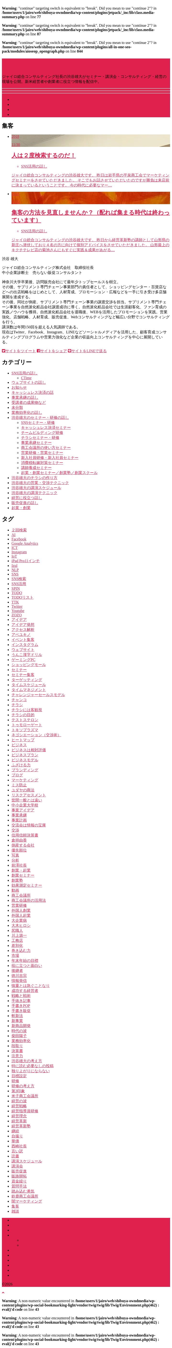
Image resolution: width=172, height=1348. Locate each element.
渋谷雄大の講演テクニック (34, 493)
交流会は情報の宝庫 (28, 825)
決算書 (17, 1051)
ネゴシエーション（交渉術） (36, 735)
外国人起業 (21, 915)
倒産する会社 (22, 845)
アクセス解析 (22, 630)
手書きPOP (20, 1006)
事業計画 (19, 820)
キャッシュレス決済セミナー (46, 428)
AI (13, 535)
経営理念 (19, 1116)
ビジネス (19, 745)
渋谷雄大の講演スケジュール (36, 488)
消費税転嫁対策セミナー (42, 463)
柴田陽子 (19, 1036)
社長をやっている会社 (30, 109)
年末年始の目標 (24, 961)
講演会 (17, 1166)
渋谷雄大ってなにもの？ (32, 104)
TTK (15, 602)
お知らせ (19, 387)
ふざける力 (21, 765)
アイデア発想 (22, 625)
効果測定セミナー (26, 885)
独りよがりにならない (30, 1071)
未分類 (17, 407)
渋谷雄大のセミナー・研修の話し (40, 418)
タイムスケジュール (28, 685)
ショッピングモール (28, 665)
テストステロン (24, 720)
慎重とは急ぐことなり (30, 986)
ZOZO (16, 615)
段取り (17, 1046)
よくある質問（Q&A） (31, 1265)
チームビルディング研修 (42, 433)
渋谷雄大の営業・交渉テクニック (40, 483)
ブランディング (24, 770)
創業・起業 (21, 870)
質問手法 (19, 1186)
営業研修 (19, 905)
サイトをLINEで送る (87, 351)
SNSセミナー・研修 (38, 423)
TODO (16, 593)
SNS (14, 574)
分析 (15, 860)
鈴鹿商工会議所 (24, 1196)
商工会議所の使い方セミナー (46, 448)
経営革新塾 (21, 1126)
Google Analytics (24, 543)
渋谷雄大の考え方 (26, 1061)
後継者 (17, 971)
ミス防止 (19, 785)
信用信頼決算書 (24, 835)
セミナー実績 (22, 1260)
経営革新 (19, 1121)
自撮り (17, 1136)
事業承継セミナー (36, 443)
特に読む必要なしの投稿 (32, 1066)
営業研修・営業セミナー (42, 453)
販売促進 (19, 1171)
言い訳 (17, 1151)
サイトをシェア (52, 351)
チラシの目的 (22, 715)
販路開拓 (19, 1176)
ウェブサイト (22, 650)
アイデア (19, 620)
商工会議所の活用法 (28, 900)
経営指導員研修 (24, 1111)
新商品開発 (21, 1026)
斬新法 (17, 1016)
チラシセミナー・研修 (40, 438)
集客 (15, 1206)
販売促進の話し (24, 503)
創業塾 (17, 880)
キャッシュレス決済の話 (32, 392)
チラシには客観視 (26, 710)
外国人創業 (21, 910)
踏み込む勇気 (22, 1191)
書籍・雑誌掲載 (24, 1270)
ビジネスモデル (24, 760)
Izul (14, 566)
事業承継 (19, 815)
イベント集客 (22, 640)
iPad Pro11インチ (25, 561)
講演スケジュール (26, 99)
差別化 (17, 945)
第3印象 (18, 1091)
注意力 (17, 1056)
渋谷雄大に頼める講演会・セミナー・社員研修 (51, 1235)
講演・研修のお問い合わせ (34, 1275)
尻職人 (17, 930)
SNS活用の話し (24, 373)
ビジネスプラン (24, 755)
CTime (26, 378)
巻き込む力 (21, 950)
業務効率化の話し (26, 412)
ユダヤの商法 (22, 790)
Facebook (18, 539)
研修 (15, 1081)
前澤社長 (19, 865)
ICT (14, 548)
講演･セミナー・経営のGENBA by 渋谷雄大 (77, 63)
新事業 (17, 1021)
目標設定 (19, 1076)
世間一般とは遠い (26, 800)
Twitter (16, 606)
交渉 (15, 830)
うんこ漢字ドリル (26, 655)
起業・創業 (21, 508)
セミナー (19, 670)
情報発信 (19, 981)
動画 (15, 890)
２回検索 (19, 530)
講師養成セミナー (36, 468)
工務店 (17, 940)
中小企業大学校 (24, 805)
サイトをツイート (19, 351)
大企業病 (19, 920)
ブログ (17, 775)
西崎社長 (19, 1146)
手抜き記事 (21, 1001)
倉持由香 (19, 840)
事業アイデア (22, 810)
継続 (15, 1131)
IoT (14, 556)
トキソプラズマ (24, 730)
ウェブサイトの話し (28, 382)
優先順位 (19, 850)
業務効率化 (21, 1041)
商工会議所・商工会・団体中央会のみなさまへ (51, 1250)
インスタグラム (24, 645)
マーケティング (24, 780)
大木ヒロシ (21, 925)
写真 (15, 855)
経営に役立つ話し (26, 498)
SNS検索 (18, 579)
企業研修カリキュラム (40, 1245)
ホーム (17, 1220)
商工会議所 (21, 895)
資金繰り (19, 1181)
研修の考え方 (22, 1086)
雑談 (15, 1211)
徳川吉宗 (19, 976)
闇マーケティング (26, 1201)
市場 (15, 956)
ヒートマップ (22, 740)
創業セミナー (22, 875)
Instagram (19, 552)
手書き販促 (21, 1011)
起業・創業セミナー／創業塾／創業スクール (59, 473)
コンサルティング (26, 1255)
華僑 (15, 1141)
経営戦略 (19, 1106)
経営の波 (19, 1101)
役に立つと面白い (26, 966)
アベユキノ (21, 635)
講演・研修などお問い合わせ (36, 114)
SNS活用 (18, 584)
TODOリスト (22, 597)
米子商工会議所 (24, 1096)
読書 (15, 1156)
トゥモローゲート (26, 725)
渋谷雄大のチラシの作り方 (34, 478)
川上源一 (19, 935)
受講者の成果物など (28, 402)
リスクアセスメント (28, 795)
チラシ (17, 705)
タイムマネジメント (28, 690)
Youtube (17, 611)
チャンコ (19, 700)
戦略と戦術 (21, 996)
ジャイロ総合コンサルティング (38, 1230)
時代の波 (19, 1031)
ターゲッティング (26, 680)
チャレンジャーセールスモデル (38, 695)
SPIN (15, 588)
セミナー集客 (22, 675)
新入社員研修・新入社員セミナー (49, 458)
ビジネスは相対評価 (28, 750)
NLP (15, 570)
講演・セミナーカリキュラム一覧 (49, 1240)
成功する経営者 (24, 991)
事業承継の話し (24, 397)
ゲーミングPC (23, 660)
